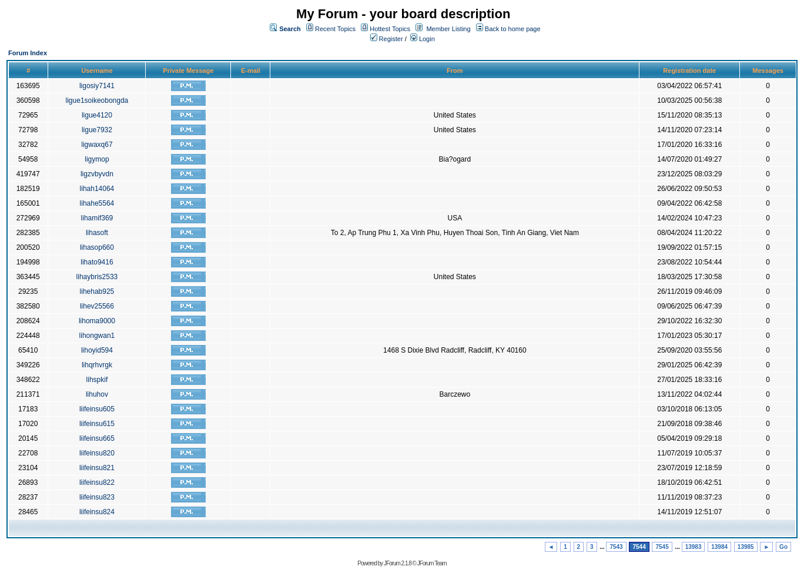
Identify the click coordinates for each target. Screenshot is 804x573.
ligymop (97, 159)
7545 (661, 547)
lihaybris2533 (97, 277)
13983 (693, 547)
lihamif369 (97, 218)
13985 (746, 547)
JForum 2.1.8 (397, 563)
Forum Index (27, 52)
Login (422, 38)
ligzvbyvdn (97, 174)
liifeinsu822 (97, 482)
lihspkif (97, 380)
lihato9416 (97, 262)
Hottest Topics (390, 28)
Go (783, 547)
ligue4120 (97, 115)
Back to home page (513, 28)
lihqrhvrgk (97, 365)
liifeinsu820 (97, 453)
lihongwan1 (97, 335)
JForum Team (432, 563)
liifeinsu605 (97, 409)
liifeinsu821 (97, 468)
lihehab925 (97, 291)
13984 (719, 547)
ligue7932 (97, 130)
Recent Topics (335, 28)
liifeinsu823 (97, 497)
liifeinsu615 (97, 424)
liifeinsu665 (97, 438)
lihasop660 (97, 247)
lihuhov (97, 394)
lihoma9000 (97, 321)
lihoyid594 (97, 350)
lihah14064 (97, 189)
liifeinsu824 (97, 512)
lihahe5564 (97, 203)
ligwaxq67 (96, 144)
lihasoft (97, 233)
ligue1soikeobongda (97, 100)
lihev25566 (97, 306)
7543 (615, 547)
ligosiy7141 (97, 86)
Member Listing (448, 28)
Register (386, 38)
